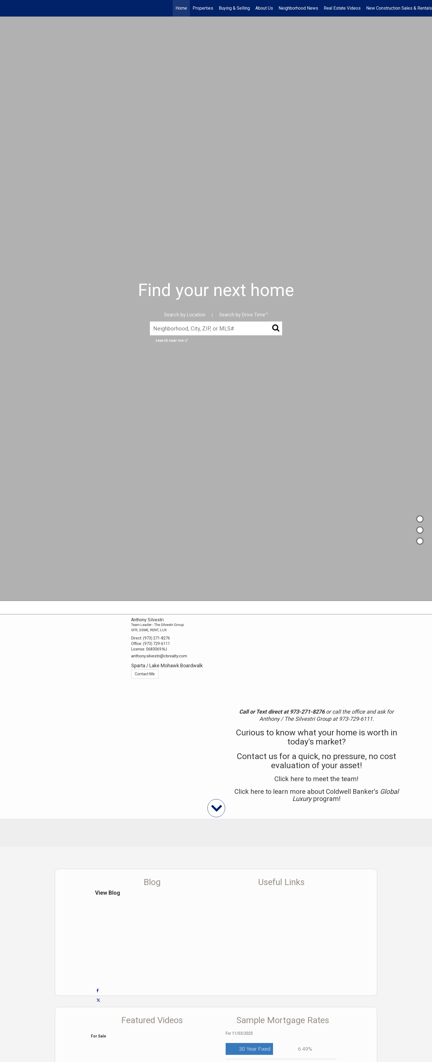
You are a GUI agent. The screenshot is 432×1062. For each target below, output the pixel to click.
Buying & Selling (234, 8)
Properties (203, 8)
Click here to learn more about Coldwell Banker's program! (316, 795)
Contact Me (145, 674)
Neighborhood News (298, 8)
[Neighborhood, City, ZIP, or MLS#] (216, 328)
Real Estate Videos (342, 8)
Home (181, 8)
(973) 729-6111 (156, 643)
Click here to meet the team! (316, 779)
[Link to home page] (7, 8)
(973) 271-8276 (156, 638)
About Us (264, 8)
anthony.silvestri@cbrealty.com (159, 656)
